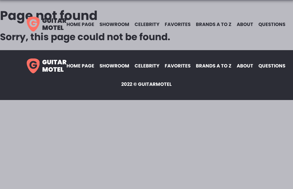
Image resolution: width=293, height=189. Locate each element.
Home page (80, 24)
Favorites (178, 24)
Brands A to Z (213, 24)
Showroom (114, 24)
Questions (271, 24)
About (245, 24)
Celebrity (147, 24)
